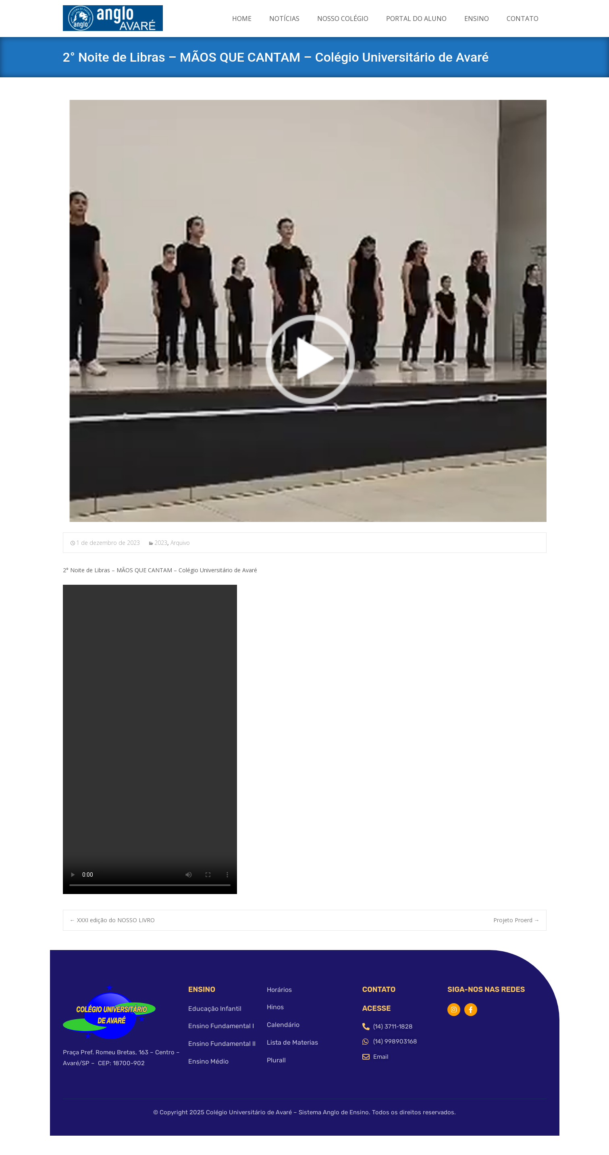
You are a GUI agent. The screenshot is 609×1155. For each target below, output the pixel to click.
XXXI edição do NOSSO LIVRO (112, 920)
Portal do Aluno (416, 18)
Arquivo (180, 542)
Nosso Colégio (342, 18)
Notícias (284, 18)
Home (241, 18)
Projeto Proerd (516, 920)
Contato (522, 18)
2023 (160, 542)
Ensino (476, 18)
